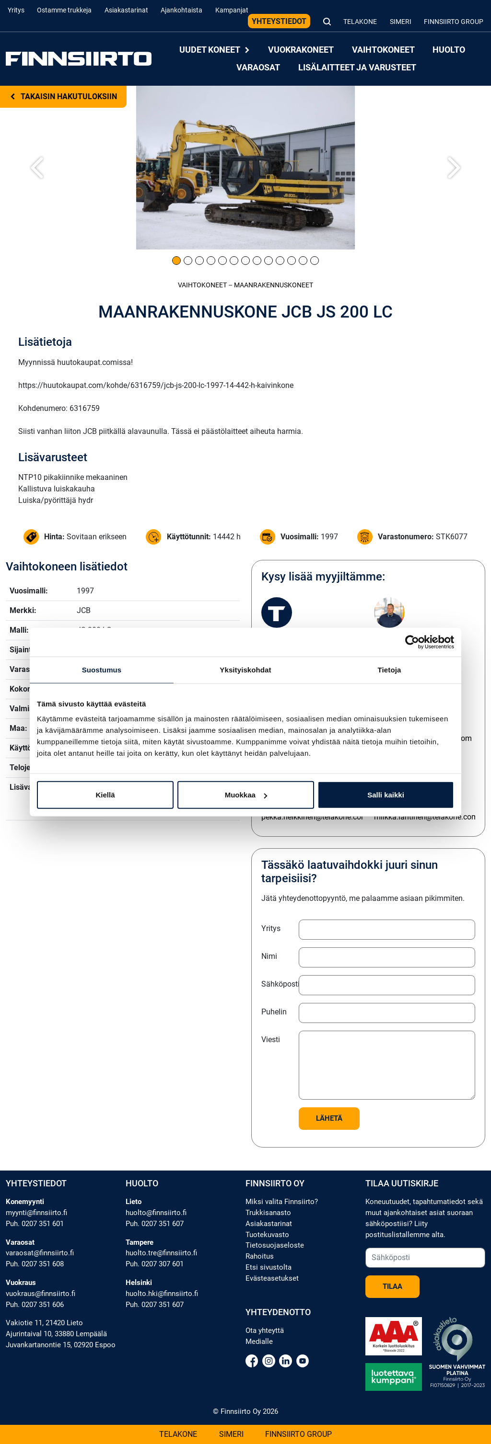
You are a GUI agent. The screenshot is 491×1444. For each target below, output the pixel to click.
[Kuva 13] (314, 260)
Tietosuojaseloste (275, 1245)
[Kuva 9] (268, 260)
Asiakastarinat (126, 10)
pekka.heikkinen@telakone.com (314, 816)
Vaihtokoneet (383, 50)
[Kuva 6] (234, 260)
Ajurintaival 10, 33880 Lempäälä (56, 1334)
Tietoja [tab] (389, 669)
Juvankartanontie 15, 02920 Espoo (61, 1345)
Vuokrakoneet (301, 50)
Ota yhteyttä (265, 1330)
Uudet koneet (214, 50)
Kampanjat (231, 10)
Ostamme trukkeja (64, 10)
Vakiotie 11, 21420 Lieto (44, 1323)
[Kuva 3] (199, 260)
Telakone (360, 22)
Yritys (16, 10)
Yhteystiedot (279, 21)
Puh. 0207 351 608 (35, 1264)
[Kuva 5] (222, 260)
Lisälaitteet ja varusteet (357, 67)
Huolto (449, 50)
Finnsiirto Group (453, 22)
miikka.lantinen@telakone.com (426, 816)
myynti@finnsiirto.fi (36, 1212)
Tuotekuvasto (267, 1234)
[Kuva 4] (211, 260)
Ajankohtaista (181, 10)
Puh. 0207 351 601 (35, 1223)
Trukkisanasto (268, 1212)
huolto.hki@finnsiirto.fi (162, 1293)
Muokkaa (246, 795)
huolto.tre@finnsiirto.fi (161, 1253)
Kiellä (105, 795)
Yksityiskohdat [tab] (245, 669)
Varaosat (258, 67)
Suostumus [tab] (102, 669)
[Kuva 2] (188, 260)
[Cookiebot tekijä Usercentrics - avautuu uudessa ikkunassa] (412, 642)
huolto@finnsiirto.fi (156, 1212)
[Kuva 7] (245, 260)
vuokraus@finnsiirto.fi (40, 1293)
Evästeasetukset (272, 1278)
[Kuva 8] (257, 260)
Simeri (400, 22)
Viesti (270, 1039)
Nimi (269, 956)
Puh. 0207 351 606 (35, 1304)
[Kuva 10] (280, 260)
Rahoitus (260, 1256)
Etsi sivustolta (269, 1267)
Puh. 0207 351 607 (155, 1223)
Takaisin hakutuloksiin (63, 96)
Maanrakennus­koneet (273, 285)
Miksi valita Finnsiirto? (282, 1201)
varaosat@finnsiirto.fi (40, 1253)
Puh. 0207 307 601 (155, 1264)
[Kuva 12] (303, 260)
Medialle (259, 1341)
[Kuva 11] (291, 260)
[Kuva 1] (176, 260)
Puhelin (274, 1011)
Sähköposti (277, 984)
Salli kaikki (385, 795)
